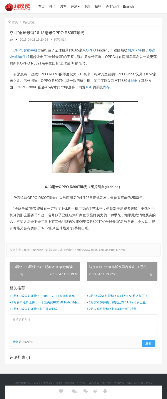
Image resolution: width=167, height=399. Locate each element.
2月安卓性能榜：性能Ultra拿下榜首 (113, 309)
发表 (148, 343)
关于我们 (81, 382)
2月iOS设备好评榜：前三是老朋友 (35, 309)
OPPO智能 (21, 50)
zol (11, 39)
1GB (88, 87)
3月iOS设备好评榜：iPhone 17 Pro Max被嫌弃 (43, 296)
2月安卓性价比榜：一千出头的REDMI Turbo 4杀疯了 (46, 303)
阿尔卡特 (135, 50)
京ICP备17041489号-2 (140, 382)
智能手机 (23, 57)
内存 (106, 87)
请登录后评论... (83, 325)
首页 (13, 22)
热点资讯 (29, 22)
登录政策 (119, 382)
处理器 (132, 81)
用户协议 (106, 382)
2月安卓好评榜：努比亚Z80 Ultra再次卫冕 (117, 302)
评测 (75, 6)
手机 (33, 50)
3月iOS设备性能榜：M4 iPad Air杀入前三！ (118, 296)
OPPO (91, 50)
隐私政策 (94, 382)
